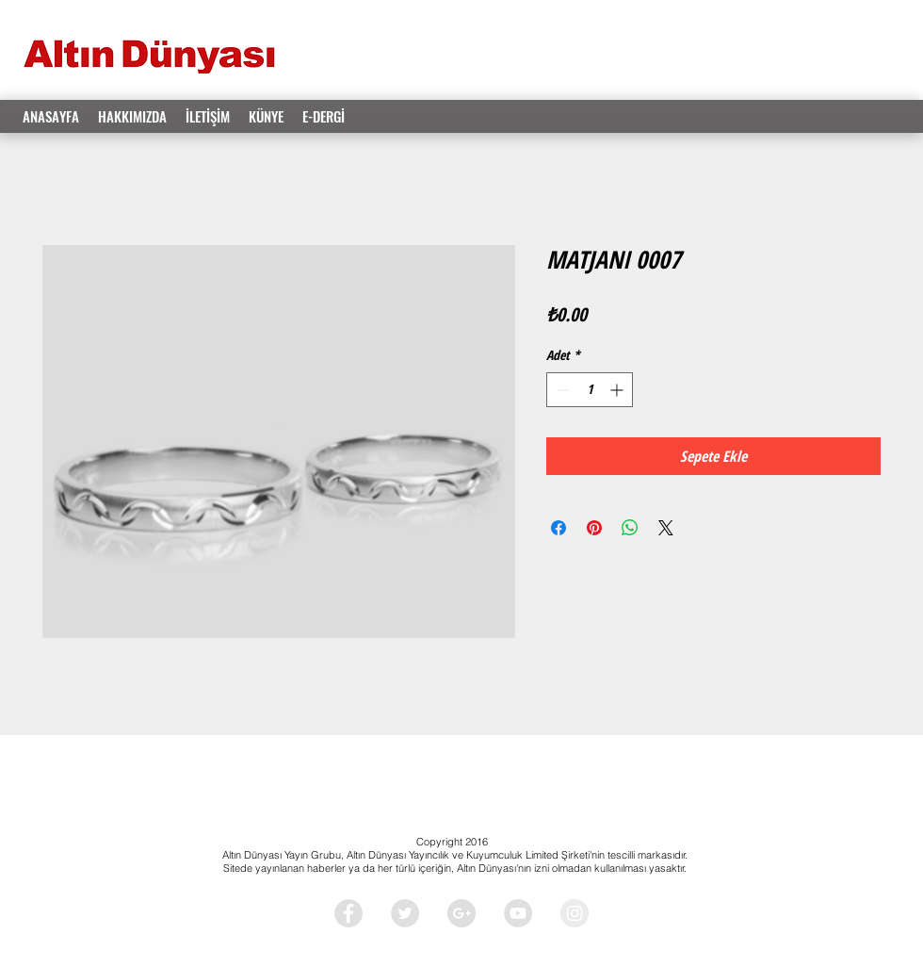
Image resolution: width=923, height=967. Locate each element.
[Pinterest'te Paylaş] (594, 527)
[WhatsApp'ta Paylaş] (630, 527)
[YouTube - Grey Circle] (518, 913)
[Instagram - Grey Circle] (574, 913)
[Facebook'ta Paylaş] (558, 527)
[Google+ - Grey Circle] (461, 913)
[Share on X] (666, 527)
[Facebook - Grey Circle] (348, 913)
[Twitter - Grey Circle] (405, 913)
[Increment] (618, 389)
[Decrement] (561, 389)
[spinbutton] (590, 389)
